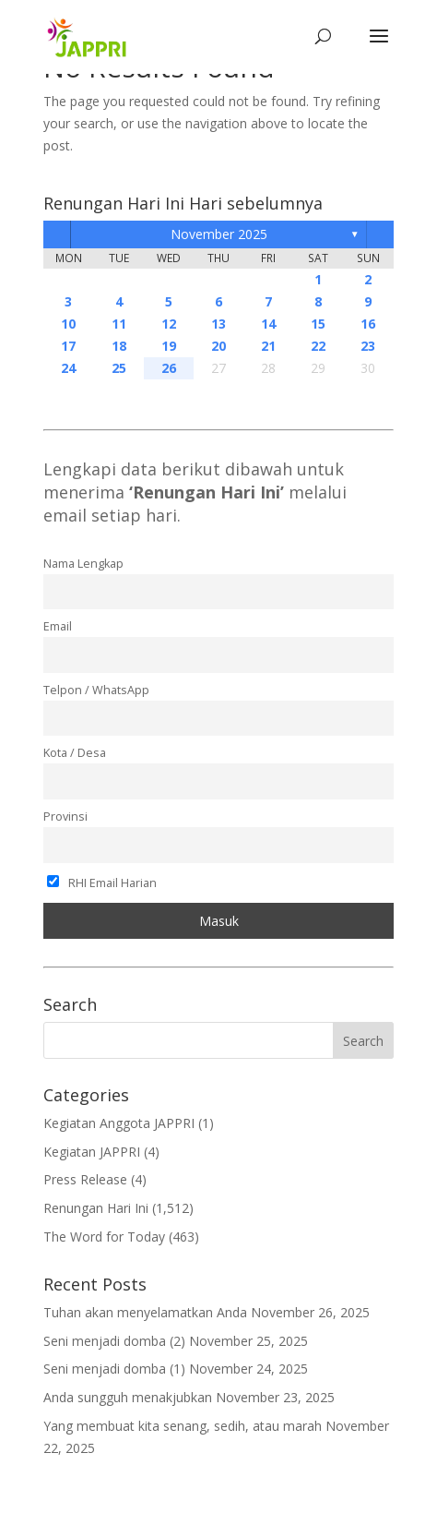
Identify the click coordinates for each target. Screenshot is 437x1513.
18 (119, 345)
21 (268, 345)
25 (119, 368)
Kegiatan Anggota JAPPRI (119, 1123)
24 (68, 368)
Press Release (85, 1179)
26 (168, 368)
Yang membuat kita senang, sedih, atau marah (182, 1426)
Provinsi (65, 816)
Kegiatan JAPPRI (91, 1151)
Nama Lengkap (83, 563)
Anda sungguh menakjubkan (127, 1397)
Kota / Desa (74, 753)
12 (168, 323)
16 (367, 323)
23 (367, 345)
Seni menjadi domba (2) (114, 1341)
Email (57, 626)
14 (268, 323)
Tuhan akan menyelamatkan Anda (145, 1312)
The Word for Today (104, 1236)
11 (119, 323)
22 (318, 345)
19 (168, 345)
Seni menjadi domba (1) (114, 1368)
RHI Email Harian (102, 883)
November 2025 (219, 234)
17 (68, 345)
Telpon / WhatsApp (96, 690)
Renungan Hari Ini (95, 1208)
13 (218, 323)
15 (318, 323)
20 (218, 345)
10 (68, 323)
